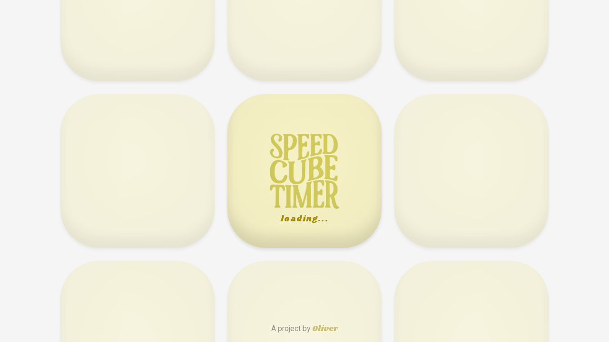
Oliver (325, 328)
